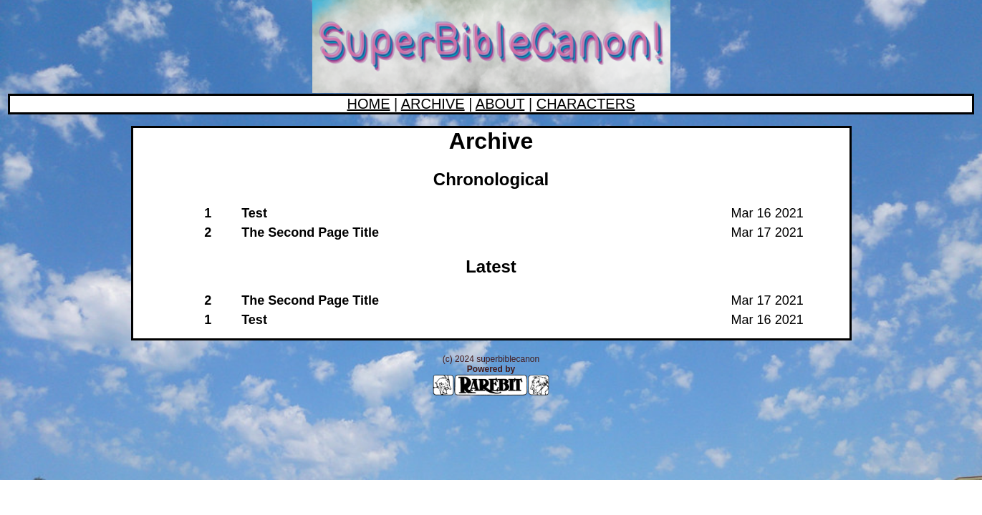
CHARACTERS (585, 104)
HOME (368, 104)
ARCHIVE (433, 104)
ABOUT (500, 104)
